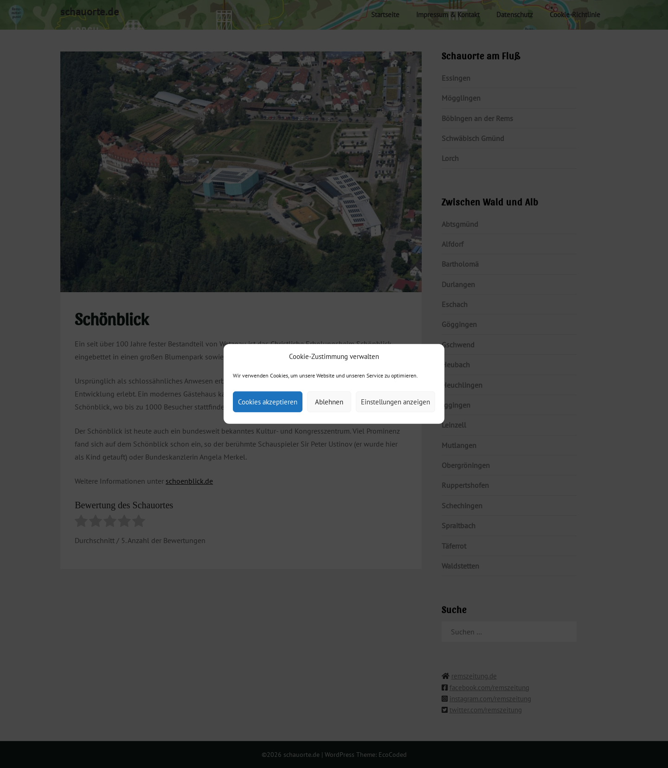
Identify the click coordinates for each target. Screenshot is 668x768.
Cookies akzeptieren (267, 401)
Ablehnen (329, 401)
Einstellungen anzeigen (395, 401)
